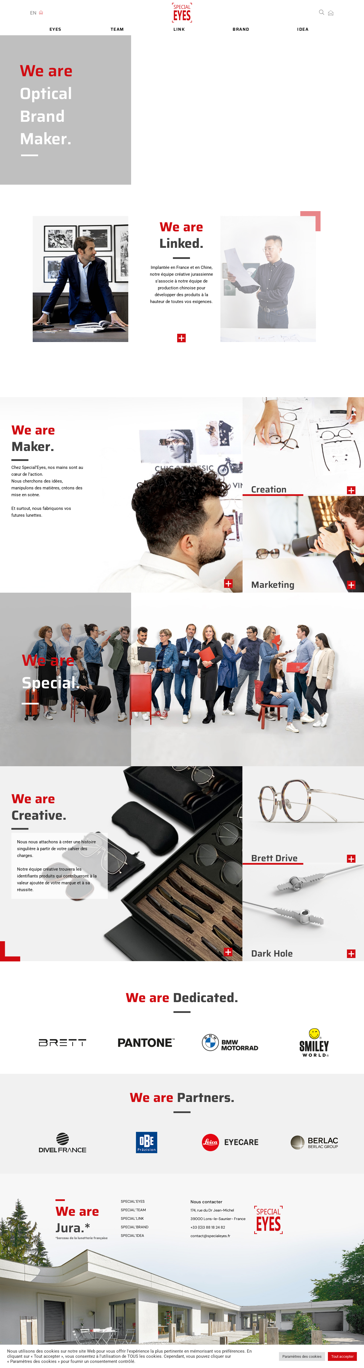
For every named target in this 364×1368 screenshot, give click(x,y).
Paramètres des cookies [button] (302, 1356)
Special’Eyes (133, 1201)
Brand (241, 29)
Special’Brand (134, 1227)
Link (179, 29)
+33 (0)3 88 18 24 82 (208, 1227)
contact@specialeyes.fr (210, 1235)
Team (117, 29)
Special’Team (133, 1210)
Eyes (55, 29)
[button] (321, 11)
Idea (303, 29)
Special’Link (132, 1218)
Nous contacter (206, 1202)
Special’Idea (132, 1235)
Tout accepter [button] (342, 1356)
